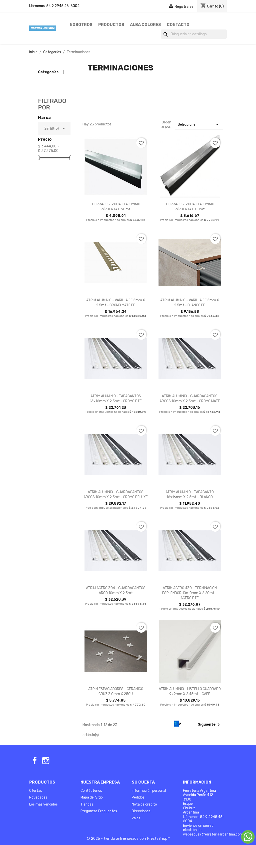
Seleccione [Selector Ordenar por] (199, 124)
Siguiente (210, 725)
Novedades (38, 797)
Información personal (149, 791)
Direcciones (141, 811)
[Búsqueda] (194, 34)
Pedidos (138, 797)
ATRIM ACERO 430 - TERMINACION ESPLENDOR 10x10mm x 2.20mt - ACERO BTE (189, 593)
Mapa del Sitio (91, 797)
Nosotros (81, 24)
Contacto (178, 24)
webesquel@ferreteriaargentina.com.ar (215, 834)
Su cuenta (143, 782)
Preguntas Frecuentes (98, 811)
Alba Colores (145, 24)
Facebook (35, 761)
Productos (111, 24)
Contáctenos (91, 791)
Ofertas (35, 791)
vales (136, 818)
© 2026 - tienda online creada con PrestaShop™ (128, 838)
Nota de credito (144, 804)
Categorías (48, 72)
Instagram (46, 761)
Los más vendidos (43, 804)
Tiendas (86, 804)
